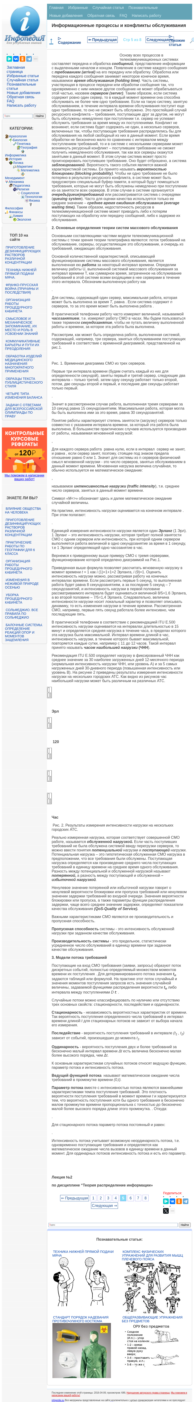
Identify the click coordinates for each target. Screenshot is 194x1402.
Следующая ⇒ (159, 40)
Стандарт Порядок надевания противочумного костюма (80, 1319)
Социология (30, 193)
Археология (18, 136)
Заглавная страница (16, 69)
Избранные (78, 8)
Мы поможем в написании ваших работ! (24, 477)
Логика (18, 163)
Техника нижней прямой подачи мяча (83, 1253)
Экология (24, 219)
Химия (18, 216)
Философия (14, 208)
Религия (23, 189)
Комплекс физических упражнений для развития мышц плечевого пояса (152, 1255)
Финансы (16, 212)
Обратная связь (20, 97)
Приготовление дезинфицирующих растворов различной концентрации (23, 255)
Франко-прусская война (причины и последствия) (21, 288)
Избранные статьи (23, 76)
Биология (20, 140)
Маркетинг (25, 166)
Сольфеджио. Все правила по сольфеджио (21, 613)
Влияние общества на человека (23, 510)
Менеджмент (15, 178)
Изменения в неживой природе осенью (22, 583)
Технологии (33, 197)
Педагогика (21, 185)
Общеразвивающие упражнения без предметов (152, 1319)
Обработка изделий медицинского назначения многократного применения (23, 363)
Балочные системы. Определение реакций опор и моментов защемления (24, 632)
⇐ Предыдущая (102, 40)
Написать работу (21, 105)
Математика (30, 170)
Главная (56, 8)
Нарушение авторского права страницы (148, 1392)
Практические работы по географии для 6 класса (20, 548)
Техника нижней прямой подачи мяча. (20, 273)
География (29, 147)
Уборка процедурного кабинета (18, 598)
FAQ (10, 101)
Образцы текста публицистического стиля (24, 382)
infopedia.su (58, 1400)
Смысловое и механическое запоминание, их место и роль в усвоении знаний (21, 326)
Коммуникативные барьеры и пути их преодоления (22, 345)
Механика (16, 182)
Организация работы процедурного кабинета (18, 305)
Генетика (23, 144)
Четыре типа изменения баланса (23, 395)
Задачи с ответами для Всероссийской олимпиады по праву (23, 410)
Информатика (15, 155)
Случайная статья (22, 80)
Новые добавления (23, 93)
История (15, 159)
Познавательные (143, 8)
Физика (34, 200)
